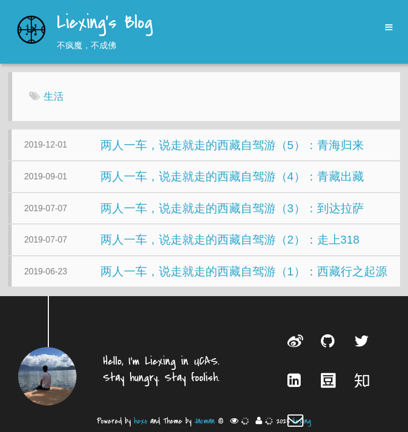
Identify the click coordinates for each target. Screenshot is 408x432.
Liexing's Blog (104, 23)
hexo (140, 421)
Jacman (204, 421)
